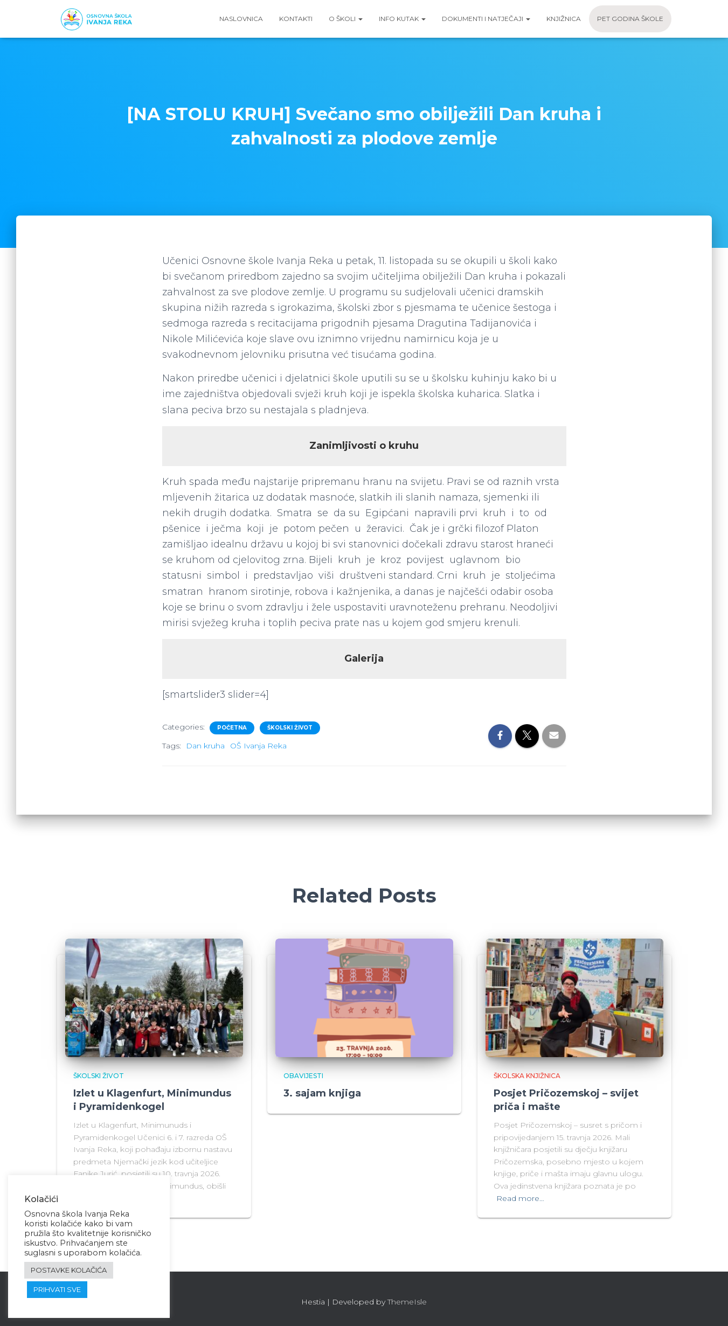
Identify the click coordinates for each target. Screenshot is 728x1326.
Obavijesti (303, 1076)
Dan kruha (205, 746)
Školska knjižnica (527, 1076)
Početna (232, 727)
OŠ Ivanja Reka (258, 746)
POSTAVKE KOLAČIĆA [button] (69, 1270)
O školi (346, 19)
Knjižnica (563, 19)
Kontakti (296, 19)
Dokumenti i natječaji (486, 19)
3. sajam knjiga (322, 1093)
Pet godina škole (630, 19)
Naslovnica (241, 19)
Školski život (290, 727)
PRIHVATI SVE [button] (57, 1289)
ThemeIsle (407, 1302)
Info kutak (402, 19)
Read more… (520, 1198)
